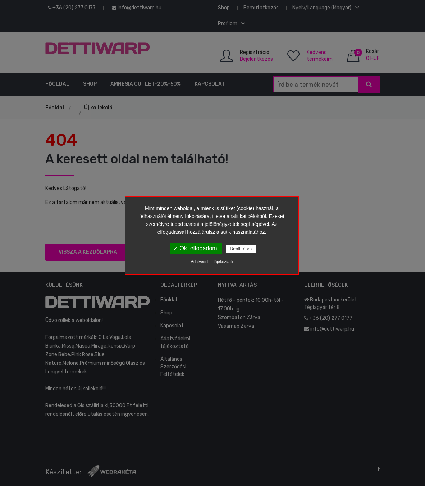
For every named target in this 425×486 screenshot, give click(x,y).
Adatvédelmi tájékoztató (212, 261)
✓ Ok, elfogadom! (196, 248)
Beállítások (241, 248)
